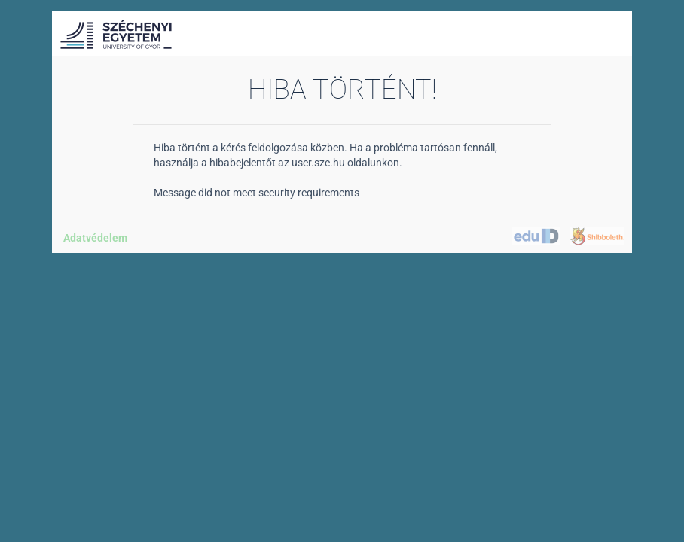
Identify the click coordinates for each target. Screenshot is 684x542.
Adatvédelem (95, 238)
